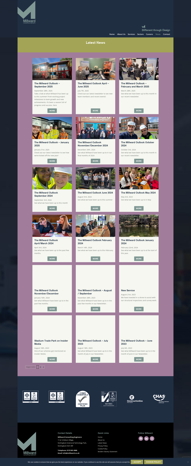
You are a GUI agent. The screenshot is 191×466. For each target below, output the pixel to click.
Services (131, 34)
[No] (188, 462)
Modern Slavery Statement (107, 451)
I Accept (137, 462)
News (158, 34)
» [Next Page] (43, 367)
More (52, 110)
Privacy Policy (103, 446)
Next (175, 399)
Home (112, 34)
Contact (166, 34)
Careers (149, 34)
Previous (16, 399)
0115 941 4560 (72, 450)
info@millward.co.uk (71, 453)
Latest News (102, 443)
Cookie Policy (102, 449)
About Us (121, 34)
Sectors (140, 34)
